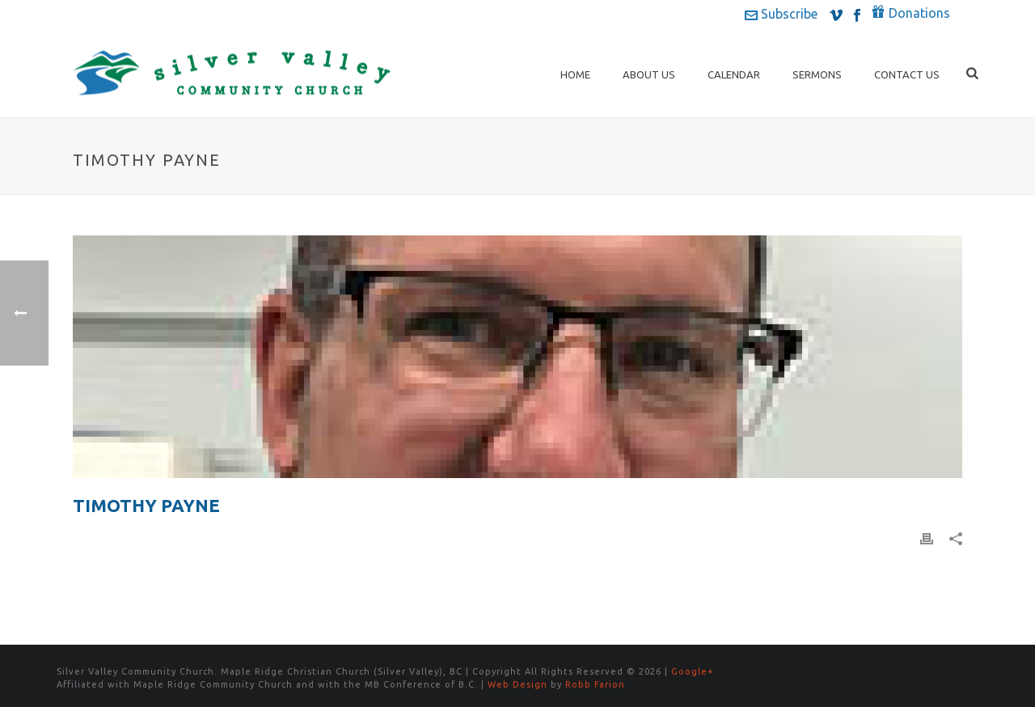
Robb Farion (595, 684)
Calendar (734, 74)
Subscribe (781, 13)
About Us (649, 74)
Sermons (817, 74)
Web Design (517, 684)
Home (575, 74)
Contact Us (907, 74)
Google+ (692, 671)
